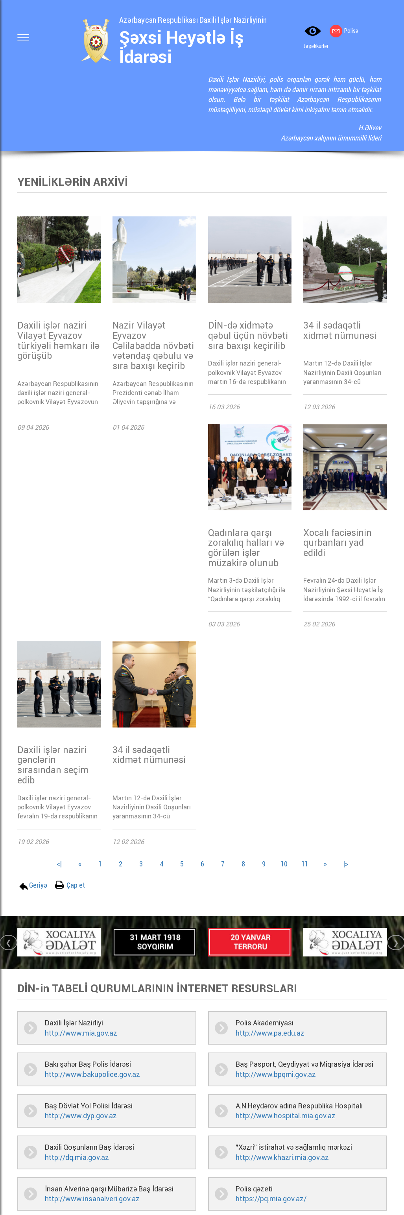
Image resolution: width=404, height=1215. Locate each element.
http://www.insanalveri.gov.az (92, 1199)
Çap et (75, 885)
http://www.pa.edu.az (270, 1033)
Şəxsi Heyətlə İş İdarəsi (181, 47)
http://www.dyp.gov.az (81, 1116)
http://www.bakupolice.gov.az (92, 1074)
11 (305, 863)
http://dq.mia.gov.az (77, 1157)
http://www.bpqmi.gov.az (276, 1074)
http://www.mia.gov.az (81, 1033)
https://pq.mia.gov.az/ (271, 1199)
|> (345, 863)
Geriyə (38, 885)
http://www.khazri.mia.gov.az (282, 1157)
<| (59, 863)
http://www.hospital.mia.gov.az (286, 1116)
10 (284, 863)
